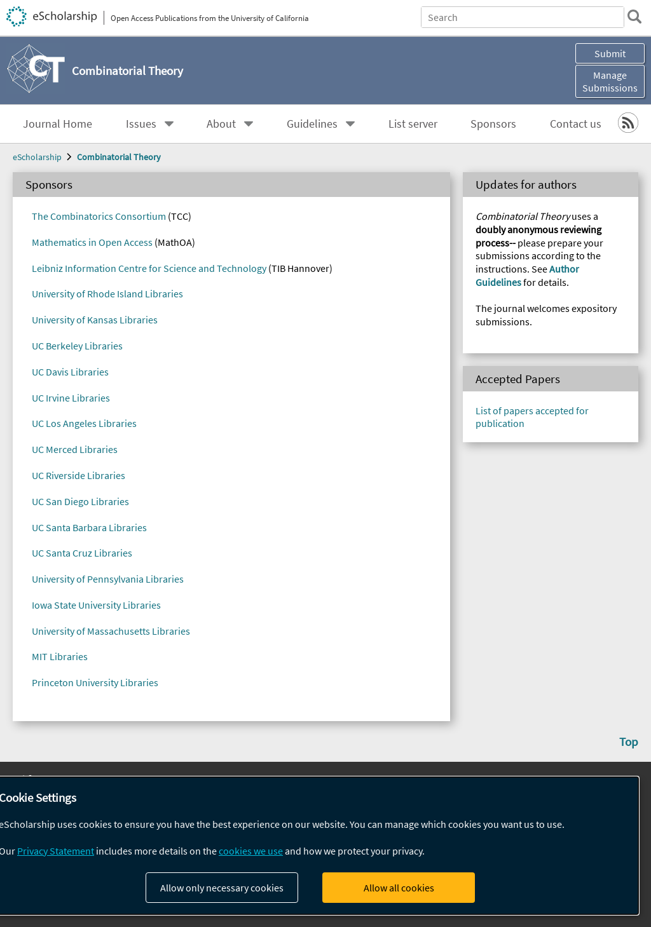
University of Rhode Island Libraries (107, 293)
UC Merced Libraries (75, 449)
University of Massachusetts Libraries (111, 631)
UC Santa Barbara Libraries (89, 527)
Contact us (575, 124)
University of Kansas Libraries (95, 319)
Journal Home (57, 124)
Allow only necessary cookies (222, 887)
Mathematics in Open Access (92, 242)
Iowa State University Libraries (96, 605)
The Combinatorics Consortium (99, 216)
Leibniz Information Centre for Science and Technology (149, 268)
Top (628, 741)
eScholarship (37, 157)
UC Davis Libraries (70, 371)
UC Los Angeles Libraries (84, 423)
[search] (634, 16)
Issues (141, 124)
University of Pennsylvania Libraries (108, 578)
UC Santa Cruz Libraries (82, 552)
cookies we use (251, 850)
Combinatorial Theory (119, 157)
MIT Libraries (60, 656)
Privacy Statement (55, 850)
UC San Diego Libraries (80, 501)
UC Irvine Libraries (71, 397)
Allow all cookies (399, 887)
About (221, 124)
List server (412, 124)
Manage (610, 81)
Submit (610, 53)
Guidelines (312, 124)
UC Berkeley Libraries (77, 345)
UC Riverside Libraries (78, 475)
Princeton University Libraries (95, 682)
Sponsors (493, 124)
